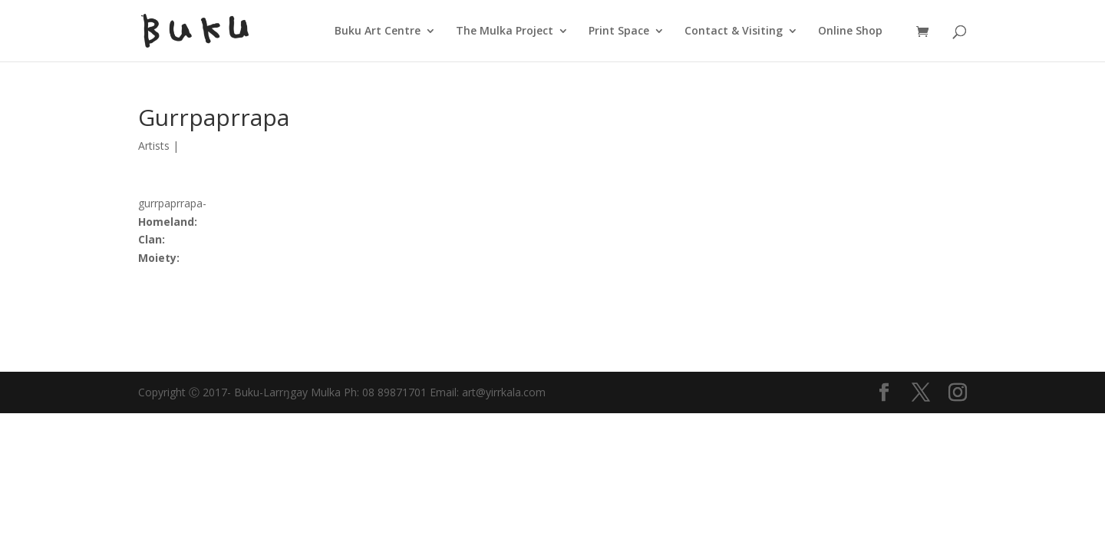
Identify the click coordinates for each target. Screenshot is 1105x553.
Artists (154, 145)
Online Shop (850, 31)
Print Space (619, 31)
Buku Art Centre (378, 31)
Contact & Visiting (733, 31)
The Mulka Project (504, 31)
